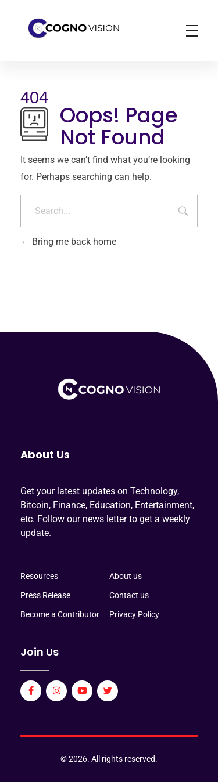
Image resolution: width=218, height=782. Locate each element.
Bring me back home (68, 241)
